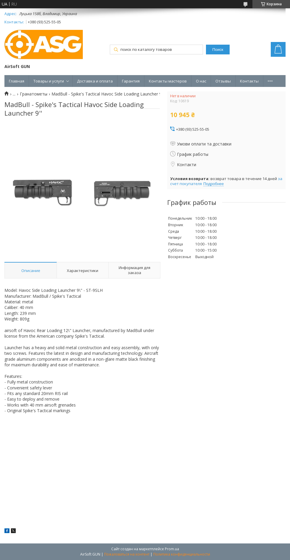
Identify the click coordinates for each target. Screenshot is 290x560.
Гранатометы (33, 94)
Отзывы (223, 81)
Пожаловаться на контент (126, 554)
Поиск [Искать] (217, 49)
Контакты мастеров (168, 81)
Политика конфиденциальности (181, 554)
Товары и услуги (48, 81)
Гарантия (131, 81)
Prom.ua (172, 548)
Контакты (249, 81)
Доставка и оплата (95, 81)
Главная (16, 81)
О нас (201, 81)
